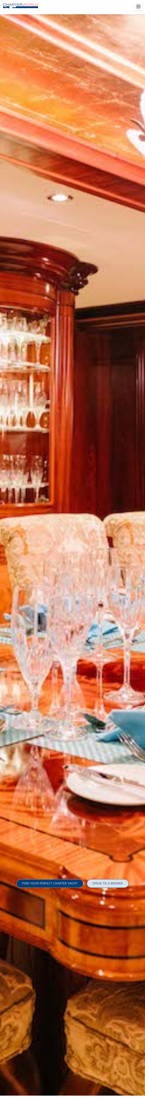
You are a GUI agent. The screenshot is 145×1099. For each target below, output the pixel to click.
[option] (72, 549)
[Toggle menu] (138, 7)
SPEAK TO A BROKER (108, 883)
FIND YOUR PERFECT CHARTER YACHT (49, 883)
